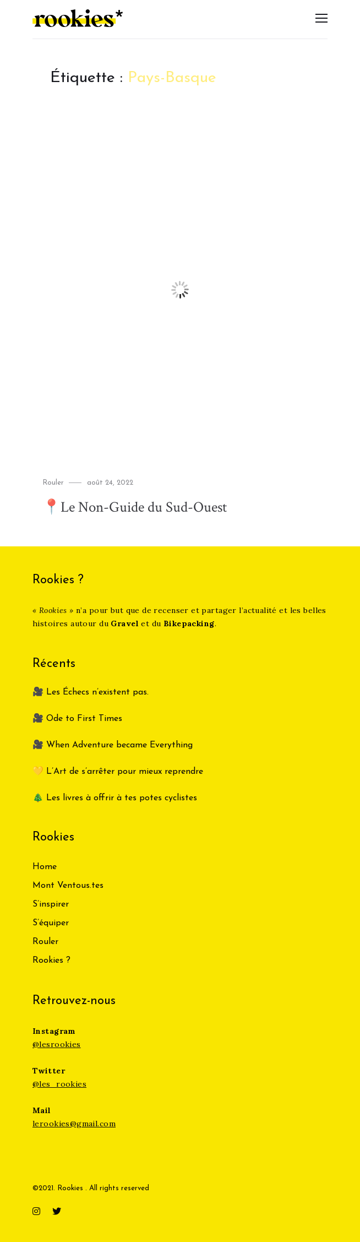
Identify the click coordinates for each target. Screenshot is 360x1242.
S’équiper (50, 923)
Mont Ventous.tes (67, 885)
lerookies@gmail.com (74, 1124)
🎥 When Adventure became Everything (112, 745)
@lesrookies (56, 1044)
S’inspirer (50, 904)
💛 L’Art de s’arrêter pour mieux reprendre (117, 771)
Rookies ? (51, 960)
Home (44, 867)
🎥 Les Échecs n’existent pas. (90, 692)
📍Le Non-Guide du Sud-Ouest (141, 507)
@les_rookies (59, 1084)
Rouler (53, 482)
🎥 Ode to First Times (77, 718)
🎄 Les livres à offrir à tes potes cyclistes (114, 798)
